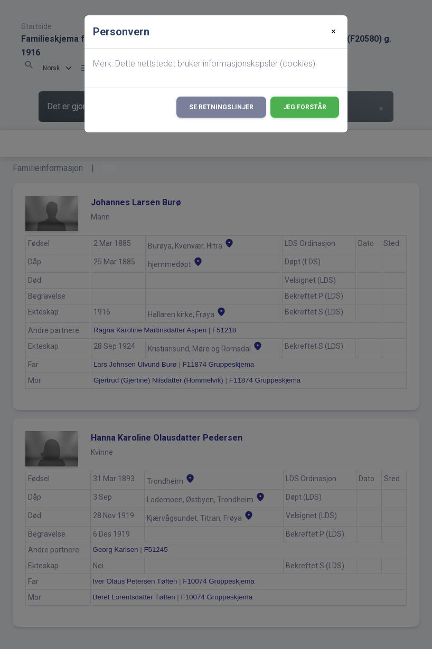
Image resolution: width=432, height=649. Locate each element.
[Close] (333, 31)
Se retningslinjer (221, 107)
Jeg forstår (304, 107)
